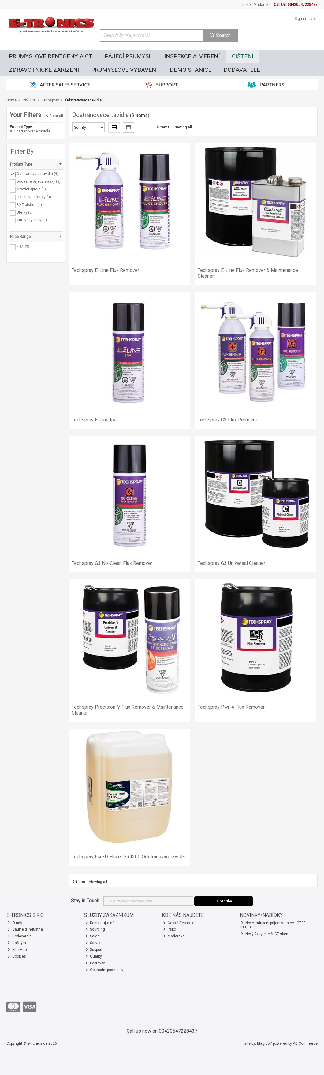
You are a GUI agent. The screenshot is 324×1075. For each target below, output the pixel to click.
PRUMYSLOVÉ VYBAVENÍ (124, 69)
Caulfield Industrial (26, 929)
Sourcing (95, 929)
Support (93, 949)
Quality (93, 956)
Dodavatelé (20, 936)
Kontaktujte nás (101, 923)
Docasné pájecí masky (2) (39, 181)
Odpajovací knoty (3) (34, 197)
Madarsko (262, 4)
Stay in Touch (85, 901)
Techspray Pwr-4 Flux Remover (231, 707)
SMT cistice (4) (29, 204)
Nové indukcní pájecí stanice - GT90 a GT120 (274, 925)
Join (314, 19)
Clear (54, 116)
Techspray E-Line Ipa (94, 420)
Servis (92, 943)
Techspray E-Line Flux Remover (105, 270)
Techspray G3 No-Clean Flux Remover (112, 563)
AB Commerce (305, 1043)
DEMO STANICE (190, 69)
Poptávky (95, 963)
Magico (263, 1043)
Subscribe (223, 901)
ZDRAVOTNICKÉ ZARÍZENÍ (44, 69)
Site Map (17, 949)
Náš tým (17, 943)
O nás (15, 923)
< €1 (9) (23, 246)
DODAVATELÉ (242, 69)
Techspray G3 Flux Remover (227, 420)
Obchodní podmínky (104, 970)
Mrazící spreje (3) (31, 189)
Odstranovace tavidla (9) (37, 174)
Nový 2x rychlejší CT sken (264, 934)
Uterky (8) (25, 212)
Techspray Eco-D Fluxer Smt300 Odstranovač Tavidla (128, 857)
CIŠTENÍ (242, 56)
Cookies (17, 956)
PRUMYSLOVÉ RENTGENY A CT (50, 56)
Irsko (246, 4)
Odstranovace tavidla (30, 131)
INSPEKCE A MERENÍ (192, 56)
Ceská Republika (179, 923)
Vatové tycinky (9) (32, 220)
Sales (92, 936)
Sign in (300, 19)
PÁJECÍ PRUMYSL (128, 56)
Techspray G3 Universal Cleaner (231, 563)
